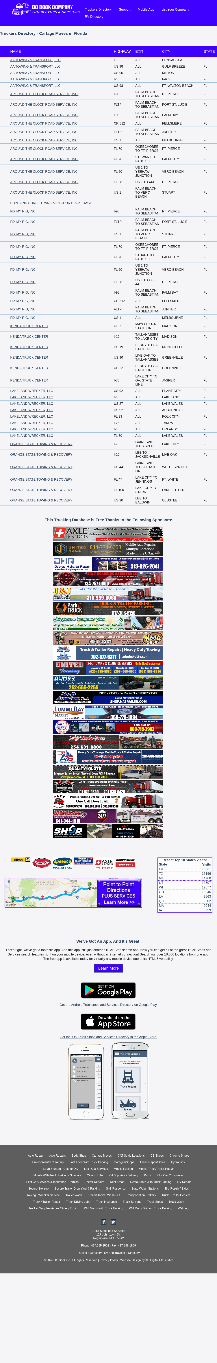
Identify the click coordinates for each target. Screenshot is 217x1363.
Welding (183, 1208)
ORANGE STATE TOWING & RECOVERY (41, 444)
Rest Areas (117, 1182)
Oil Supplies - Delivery (123, 1175)
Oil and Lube (95, 1175)
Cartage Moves (102, 1155)
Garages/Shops (124, 1162)
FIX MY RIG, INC (23, 211)
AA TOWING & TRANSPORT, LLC (35, 60)
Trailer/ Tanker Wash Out (104, 1195)
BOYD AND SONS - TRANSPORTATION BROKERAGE (51, 203)
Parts (147, 1175)
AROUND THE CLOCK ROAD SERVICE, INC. (44, 94)
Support (125, 9)
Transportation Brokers (141, 1195)
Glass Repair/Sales (152, 1162)
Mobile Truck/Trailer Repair (156, 1168)
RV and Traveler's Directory (122, 1252)
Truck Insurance (106, 1201)
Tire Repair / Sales (177, 1188)
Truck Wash (176, 1201)
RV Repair (184, 1182)
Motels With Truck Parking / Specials (57, 1175)
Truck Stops (155, 1201)
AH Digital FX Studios (159, 1260)
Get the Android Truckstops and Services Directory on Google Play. (108, 1005)
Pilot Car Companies (170, 1175)
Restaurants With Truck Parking (150, 1182)
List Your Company (175, 9)
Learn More (108, 968)
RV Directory (94, 16)
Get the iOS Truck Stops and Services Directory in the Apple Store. (108, 1037)
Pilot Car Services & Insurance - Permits (52, 1182)
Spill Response (116, 1188)
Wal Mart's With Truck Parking (103, 1208)
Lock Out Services (96, 1168)
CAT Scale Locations (131, 1155)
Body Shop (79, 1155)
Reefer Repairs (94, 1182)
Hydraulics (178, 1162)
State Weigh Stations (145, 1188)
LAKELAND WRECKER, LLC (31, 391)
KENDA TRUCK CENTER (29, 326)
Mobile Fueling (123, 1168)
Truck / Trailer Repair (46, 1201)
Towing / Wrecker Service (43, 1195)
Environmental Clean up (48, 1162)
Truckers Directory (98, 9)
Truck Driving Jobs (78, 1201)
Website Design (130, 1260)
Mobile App (146, 9)
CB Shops (157, 1155)
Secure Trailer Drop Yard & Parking (77, 1188)
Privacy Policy (109, 1260)
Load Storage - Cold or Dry (60, 1168)
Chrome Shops (179, 1155)
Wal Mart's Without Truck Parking (150, 1208)
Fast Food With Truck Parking (88, 1162)
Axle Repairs (57, 1155)
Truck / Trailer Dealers (176, 1195)
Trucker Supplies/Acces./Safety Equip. (53, 1208)
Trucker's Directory (89, 1252)
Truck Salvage (132, 1201)
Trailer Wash (74, 1195)
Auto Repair (35, 1155)
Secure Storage (38, 1188)
